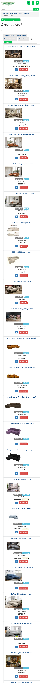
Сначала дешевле (9, 35)
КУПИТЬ (23, 158)
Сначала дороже (21, 35)
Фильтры (8, 42)
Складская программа (10, 38)
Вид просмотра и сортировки (10, 20)
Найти (36, 9)
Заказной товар (23, 38)
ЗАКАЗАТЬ (23, 69)
